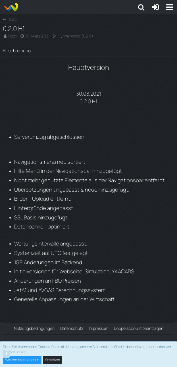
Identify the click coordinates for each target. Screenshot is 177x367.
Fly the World (69, 36)
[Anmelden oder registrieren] (155, 7)
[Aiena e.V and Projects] (11, 7)
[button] (169, 7)
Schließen (52, 359)
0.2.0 (87, 36)
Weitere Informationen (22, 359)
